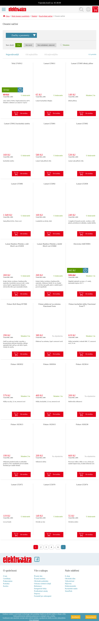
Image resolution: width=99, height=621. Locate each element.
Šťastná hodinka (39, 579)
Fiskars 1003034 (49, 364)
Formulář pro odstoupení (42, 596)
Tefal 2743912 (17, 64)
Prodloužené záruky (41, 591)
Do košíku (23, 113)
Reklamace (38, 586)
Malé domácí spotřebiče (20, 16)
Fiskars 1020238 (82, 425)
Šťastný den (38, 576)
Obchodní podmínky (41, 581)
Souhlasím (76, 617)
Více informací (34, 620)
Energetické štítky (40, 589)
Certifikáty (7, 579)
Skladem (64, 45)
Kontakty (6, 584)
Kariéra (5, 586)
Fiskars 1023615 (49, 425)
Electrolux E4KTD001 (82, 244)
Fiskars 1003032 (17, 364)
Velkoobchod (69, 581)
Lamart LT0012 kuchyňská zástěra (17, 124)
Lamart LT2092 (49, 184)
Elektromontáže (70, 586)
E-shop (67, 576)
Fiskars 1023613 (17, 425)
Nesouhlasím (91, 617)
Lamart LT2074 (82, 485)
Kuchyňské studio (71, 589)
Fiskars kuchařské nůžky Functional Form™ (82, 305)
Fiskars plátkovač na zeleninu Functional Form (50, 305)
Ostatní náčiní (60, 16)
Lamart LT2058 (82, 184)
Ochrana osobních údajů (42, 584)
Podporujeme (7, 581)
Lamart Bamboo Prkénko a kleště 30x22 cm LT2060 (49, 245)
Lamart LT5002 (82, 124)
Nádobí (34, 16)
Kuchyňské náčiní (46, 16)
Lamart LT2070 (49, 485)
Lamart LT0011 (49, 64)
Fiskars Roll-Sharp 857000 (17, 304)
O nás (5, 576)
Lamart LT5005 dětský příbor (82, 64)
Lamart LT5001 (49, 124)
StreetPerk (68, 591)
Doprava (37, 594)
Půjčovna (68, 584)
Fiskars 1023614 (82, 364)
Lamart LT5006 (17, 184)
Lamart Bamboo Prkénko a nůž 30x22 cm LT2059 (16, 245)
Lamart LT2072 (17, 485)
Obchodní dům (70, 579)
